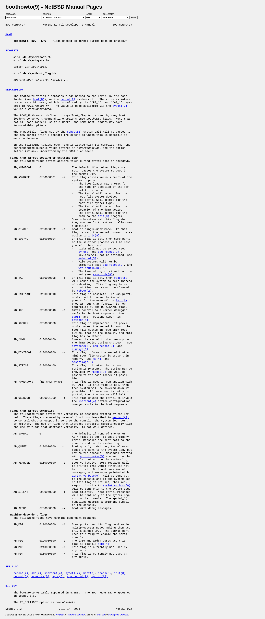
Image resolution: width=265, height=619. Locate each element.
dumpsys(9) (80, 349)
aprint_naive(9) (92, 456)
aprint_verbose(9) (86, 476)
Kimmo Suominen (76, 614)
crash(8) (104, 573)
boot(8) (38, 99)
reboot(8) (21, 576)
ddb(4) (77, 317)
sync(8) (58, 576)
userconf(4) (87, 401)
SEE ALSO (11, 567)
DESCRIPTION (14, 90)
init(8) (103, 216)
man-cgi (101, 614)
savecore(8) (81, 346)
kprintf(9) (121, 417)
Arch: (91, 14)
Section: (48, 14)
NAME (8, 35)
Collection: (109, 14)
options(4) (80, 320)
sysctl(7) (120, 106)
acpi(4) (103, 544)
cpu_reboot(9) (108, 252)
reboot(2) (68, 99)
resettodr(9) (102, 275)
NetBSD (60, 614)
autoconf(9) (87, 258)
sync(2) (84, 252)
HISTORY (11, 586)
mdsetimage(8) (82, 362)
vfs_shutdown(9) (90, 268)
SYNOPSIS (11, 51)
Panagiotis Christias (118, 614)
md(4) (97, 359)
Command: (12, 14)
